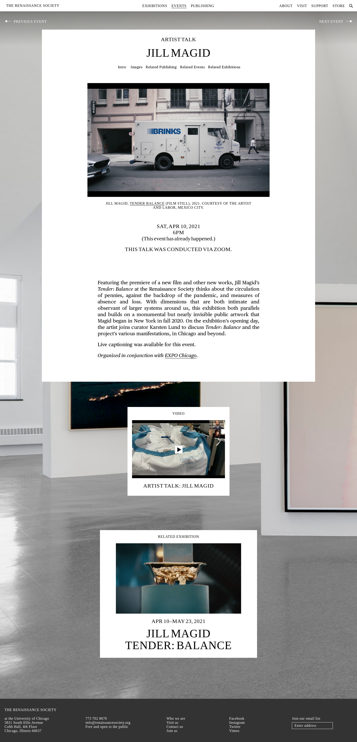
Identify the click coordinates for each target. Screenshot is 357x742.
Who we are (175, 718)
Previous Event (30, 21)
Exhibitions (154, 6)
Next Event (331, 21)
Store (339, 6)
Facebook (236, 718)
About (286, 6)
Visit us (172, 722)
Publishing (202, 6)
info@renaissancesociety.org (108, 722)
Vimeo (234, 731)
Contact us (174, 727)
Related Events (192, 67)
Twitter (234, 727)
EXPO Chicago (180, 355)
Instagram (237, 722)
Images (136, 67)
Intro (122, 67)
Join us (171, 731)
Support (319, 6)
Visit (302, 6)
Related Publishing (161, 67)
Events (178, 6)
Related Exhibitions (224, 67)
